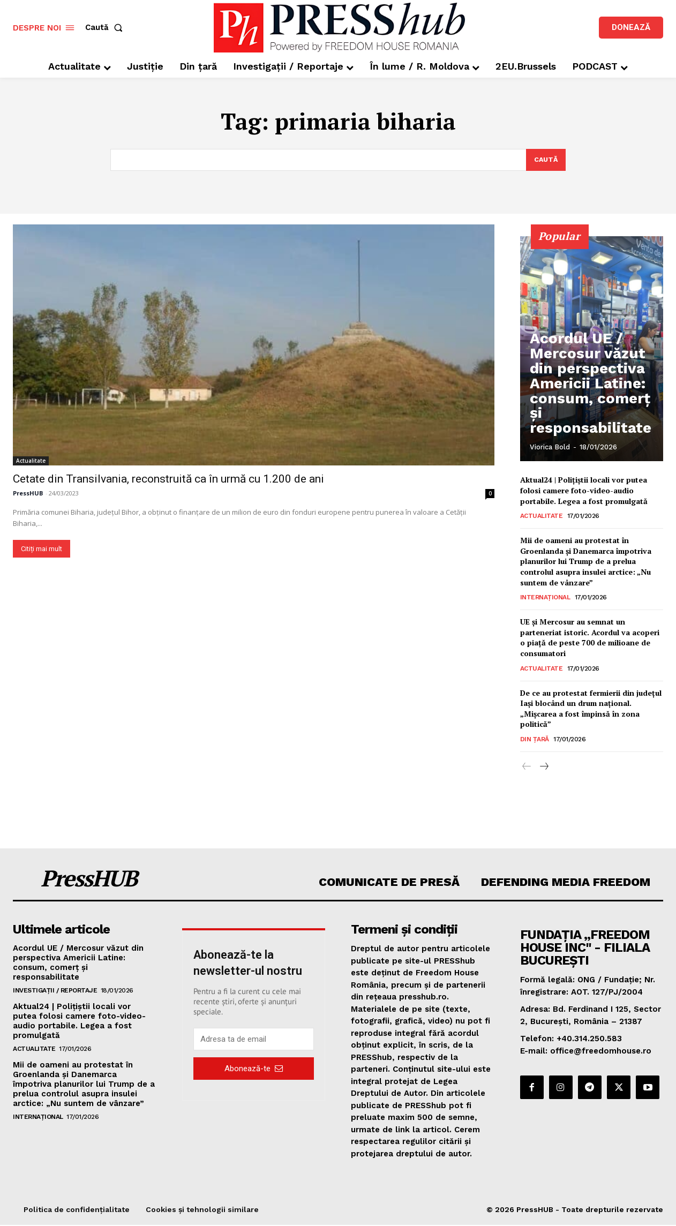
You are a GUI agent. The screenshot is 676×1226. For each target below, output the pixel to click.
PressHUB (28, 493)
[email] (253, 1040)
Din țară (534, 739)
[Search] (545, 160)
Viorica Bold (550, 447)
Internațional (545, 597)
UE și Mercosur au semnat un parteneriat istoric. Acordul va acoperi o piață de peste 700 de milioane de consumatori (589, 638)
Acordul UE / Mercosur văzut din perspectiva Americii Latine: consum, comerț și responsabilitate (589, 409)
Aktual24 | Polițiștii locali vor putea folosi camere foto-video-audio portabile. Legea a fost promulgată (584, 490)
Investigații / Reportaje (55, 991)
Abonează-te (253, 1069)
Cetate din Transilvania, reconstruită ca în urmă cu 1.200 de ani (168, 478)
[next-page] (544, 767)
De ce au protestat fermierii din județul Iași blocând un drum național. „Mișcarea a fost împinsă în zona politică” (591, 708)
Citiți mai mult (41, 549)
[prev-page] (527, 767)
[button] (106, 28)
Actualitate (31, 460)
